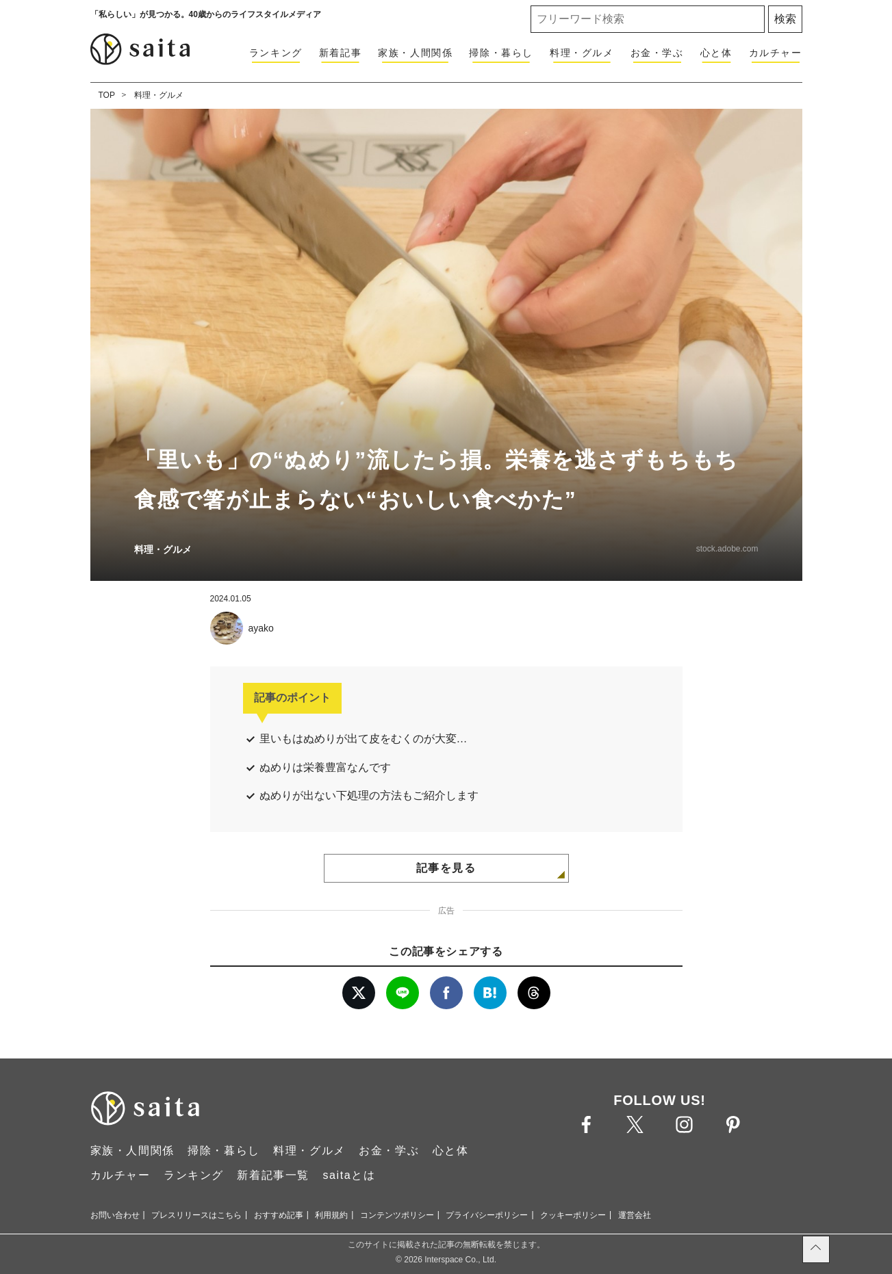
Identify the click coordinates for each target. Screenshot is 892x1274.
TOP (107, 95)
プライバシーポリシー (487, 1215)
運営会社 (634, 1215)
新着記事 (340, 52)
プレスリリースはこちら (196, 1215)
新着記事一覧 (273, 1175)
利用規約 (331, 1215)
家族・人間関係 (415, 52)
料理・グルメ (582, 52)
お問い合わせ (115, 1215)
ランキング (276, 52)
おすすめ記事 (278, 1215)
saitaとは (348, 1175)
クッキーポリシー (573, 1215)
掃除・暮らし (501, 52)
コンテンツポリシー (397, 1215)
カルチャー (775, 52)
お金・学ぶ (657, 52)
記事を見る (446, 868)
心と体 (716, 52)
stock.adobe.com (727, 549)
